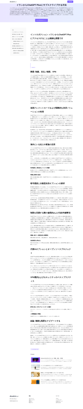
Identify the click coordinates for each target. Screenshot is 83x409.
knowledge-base (35, 349)
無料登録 (70, 1)
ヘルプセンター (59, 399)
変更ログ (30, 401)
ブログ (57, 398)
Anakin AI (33, 67)
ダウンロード (31, 398)
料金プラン (31, 402)
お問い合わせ (58, 402)
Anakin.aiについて (59, 401)
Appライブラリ (32, 399)
